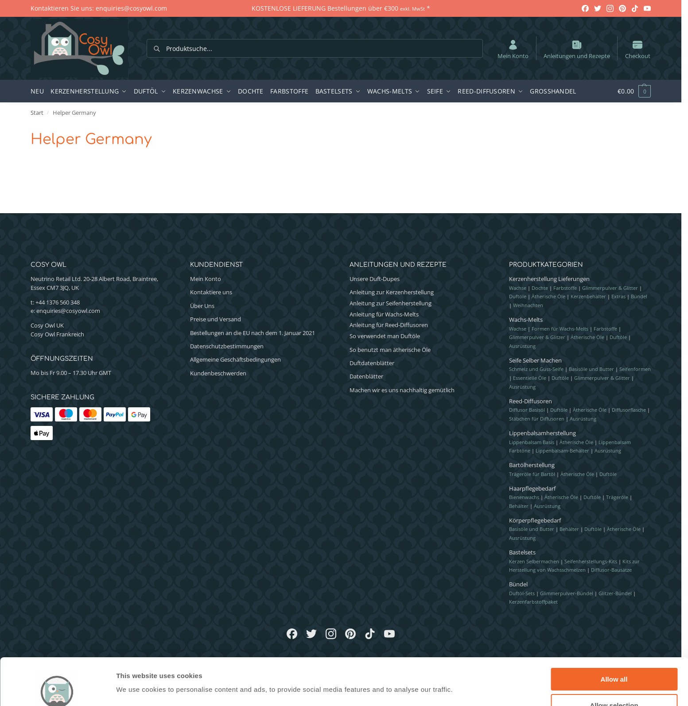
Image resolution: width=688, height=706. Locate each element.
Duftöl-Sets (522, 593)
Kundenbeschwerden (218, 373)
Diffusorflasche (629, 409)
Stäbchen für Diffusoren (536, 418)
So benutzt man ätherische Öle (390, 350)
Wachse (517, 288)
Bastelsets (522, 552)
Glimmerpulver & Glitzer (537, 337)
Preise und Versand (215, 319)
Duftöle (517, 296)
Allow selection (614, 658)
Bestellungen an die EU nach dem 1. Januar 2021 (252, 333)
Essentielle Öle (529, 377)
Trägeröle (617, 497)
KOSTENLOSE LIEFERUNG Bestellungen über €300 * (341, 8)
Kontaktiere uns (211, 292)
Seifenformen (635, 369)
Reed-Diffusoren (530, 401)
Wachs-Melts (526, 320)
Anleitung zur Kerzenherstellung (392, 292)
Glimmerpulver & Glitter (610, 288)
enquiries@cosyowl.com (68, 311)
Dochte (540, 288)
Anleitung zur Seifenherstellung (390, 303)
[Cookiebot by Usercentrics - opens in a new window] (57, 688)
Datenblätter (366, 376)
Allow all (614, 632)
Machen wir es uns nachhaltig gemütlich (402, 390)
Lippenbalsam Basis (531, 442)
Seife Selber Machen (535, 360)
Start (37, 113)
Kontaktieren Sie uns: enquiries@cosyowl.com (99, 8)
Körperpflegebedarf (535, 520)
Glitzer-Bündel (615, 593)
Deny (614, 684)
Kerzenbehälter (588, 296)
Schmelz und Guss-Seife (536, 369)
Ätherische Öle (548, 296)
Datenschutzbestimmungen (227, 346)
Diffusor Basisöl (527, 409)
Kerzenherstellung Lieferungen (549, 279)
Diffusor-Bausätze (611, 569)
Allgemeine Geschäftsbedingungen (235, 359)
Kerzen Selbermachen (534, 561)
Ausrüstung (522, 346)
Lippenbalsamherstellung (542, 433)
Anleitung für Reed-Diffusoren (389, 325)
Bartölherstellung (532, 465)
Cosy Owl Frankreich (57, 334)
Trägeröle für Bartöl (532, 474)
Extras (618, 296)
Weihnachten (528, 305)
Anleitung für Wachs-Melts (384, 314)
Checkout (637, 49)
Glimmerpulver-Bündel (566, 593)
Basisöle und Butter (591, 369)
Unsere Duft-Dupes (375, 279)
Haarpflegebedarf (532, 488)
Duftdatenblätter (372, 363)
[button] (629, 91)
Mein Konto (513, 49)
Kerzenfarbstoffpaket (533, 601)
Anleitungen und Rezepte (577, 49)
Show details (465, 671)
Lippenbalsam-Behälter (562, 450)
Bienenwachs (524, 497)
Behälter (519, 506)
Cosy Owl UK (47, 325)
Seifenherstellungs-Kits (590, 561)
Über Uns (202, 306)
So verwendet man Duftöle (385, 336)
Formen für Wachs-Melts (560, 328)
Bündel (639, 296)
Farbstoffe (565, 288)
